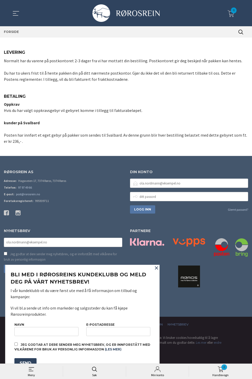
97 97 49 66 (25, 188)
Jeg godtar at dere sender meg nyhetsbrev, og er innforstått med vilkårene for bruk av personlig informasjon (60, 257)
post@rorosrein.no (28, 194)
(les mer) (113, 349)
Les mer (201, 343)
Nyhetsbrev (178, 324)
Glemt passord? (238, 210)
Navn (46, 329)
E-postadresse (118, 329)
